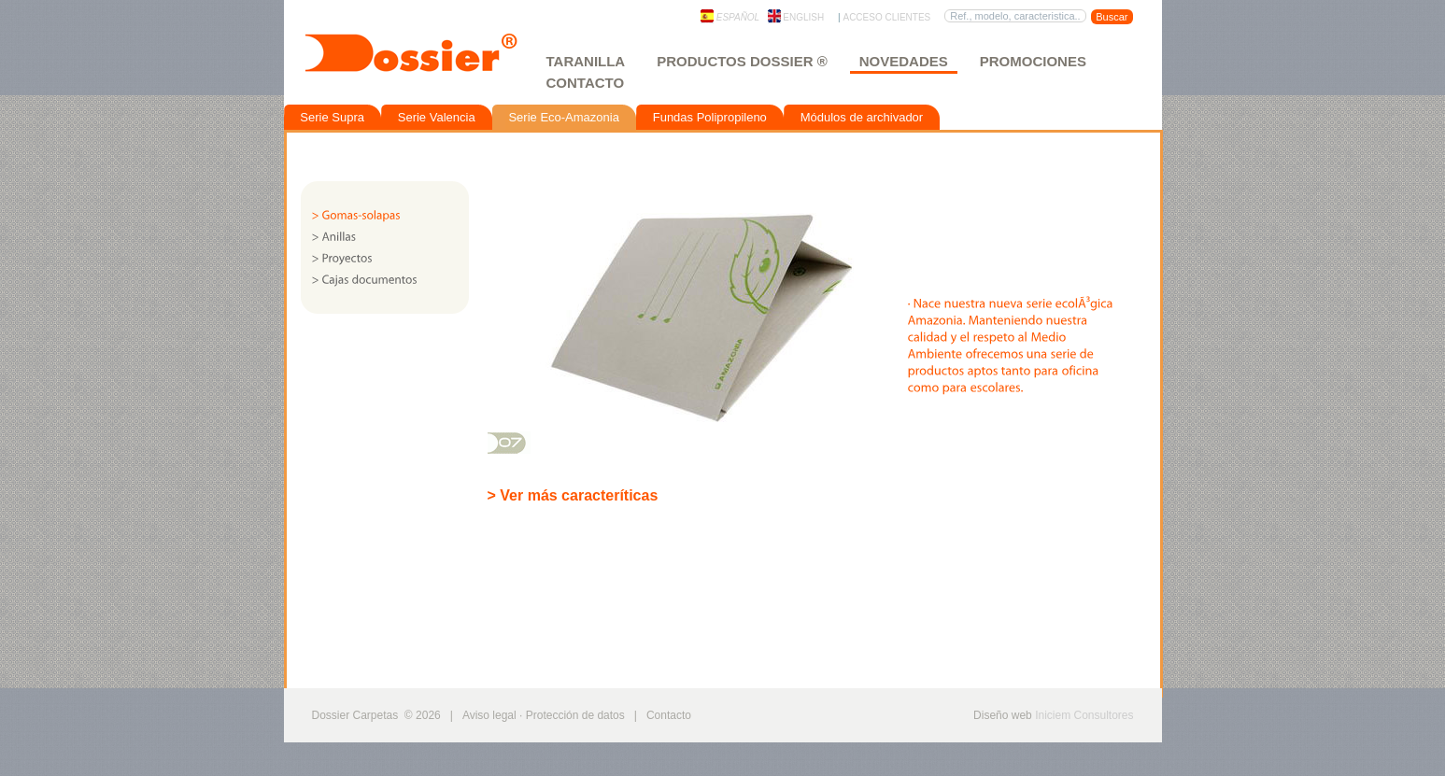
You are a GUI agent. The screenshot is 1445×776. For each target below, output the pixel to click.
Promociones (1033, 61)
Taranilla (586, 61)
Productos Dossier (742, 61)
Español (730, 17)
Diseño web (1002, 715)
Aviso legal (489, 715)
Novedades (903, 61)
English (796, 17)
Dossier (431, 63)
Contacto (585, 83)
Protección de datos (575, 715)
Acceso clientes (886, 17)
